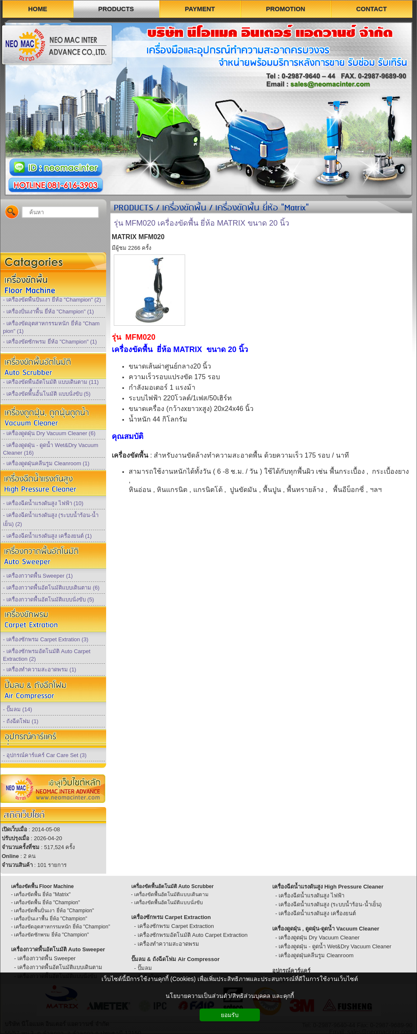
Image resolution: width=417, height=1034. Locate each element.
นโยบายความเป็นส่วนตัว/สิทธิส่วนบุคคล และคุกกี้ (230, 995)
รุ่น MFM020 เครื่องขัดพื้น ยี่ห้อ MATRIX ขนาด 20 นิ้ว (201, 223)
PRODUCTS (133, 208)
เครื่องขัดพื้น (184, 208)
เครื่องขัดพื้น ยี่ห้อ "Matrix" (262, 208)
